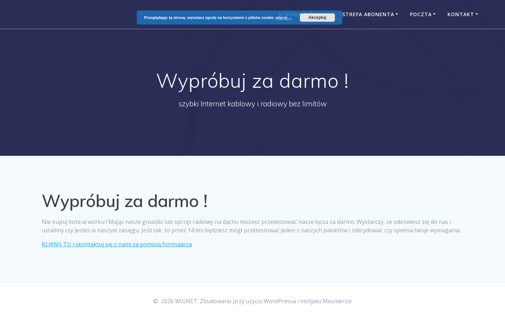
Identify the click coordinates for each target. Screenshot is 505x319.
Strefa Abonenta (368, 14)
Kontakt (460, 14)
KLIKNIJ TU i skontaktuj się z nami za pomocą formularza (117, 244)
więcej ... (283, 17)
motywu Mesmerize (326, 301)
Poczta (421, 14)
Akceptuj (317, 17)
